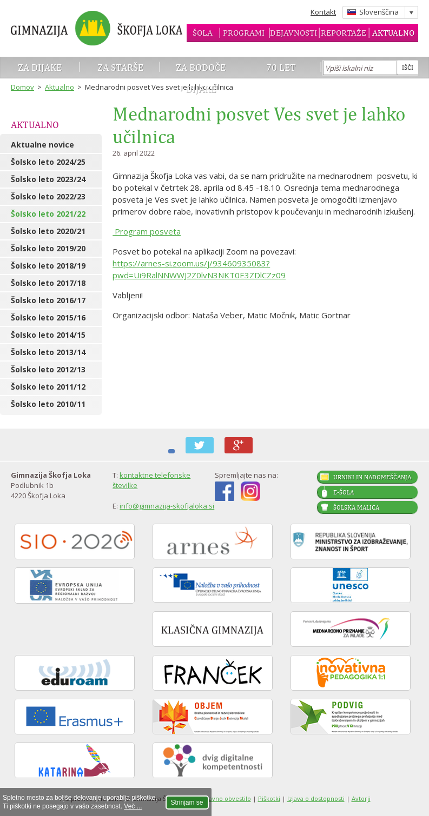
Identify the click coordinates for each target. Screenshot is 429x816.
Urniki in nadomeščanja (372, 477)
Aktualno (393, 33)
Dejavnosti (293, 33)
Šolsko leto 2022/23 (48, 196)
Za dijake (40, 67)
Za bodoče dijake (201, 78)
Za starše (120, 67)
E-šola (343, 492)
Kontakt (323, 12)
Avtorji (361, 798)
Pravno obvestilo (226, 798)
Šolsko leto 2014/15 (48, 335)
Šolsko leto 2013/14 (48, 352)
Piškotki (269, 798)
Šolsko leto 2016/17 (48, 300)
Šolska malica (356, 507)
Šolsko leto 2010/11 (48, 404)
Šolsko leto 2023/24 (48, 179)
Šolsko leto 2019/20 (48, 248)
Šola (203, 33)
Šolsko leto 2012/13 (48, 369)
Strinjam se (187, 802)
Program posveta (147, 231)
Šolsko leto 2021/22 (48, 214)
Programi (244, 33)
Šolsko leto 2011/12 (48, 387)
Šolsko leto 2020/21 (48, 231)
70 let (281, 67)
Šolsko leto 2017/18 (48, 283)
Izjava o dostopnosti (316, 798)
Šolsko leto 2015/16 (48, 317)
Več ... (133, 806)
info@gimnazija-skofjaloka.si (167, 506)
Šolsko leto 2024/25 (48, 162)
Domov (22, 87)
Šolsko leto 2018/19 (48, 265)
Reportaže (343, 33)
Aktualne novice (42, 144)
